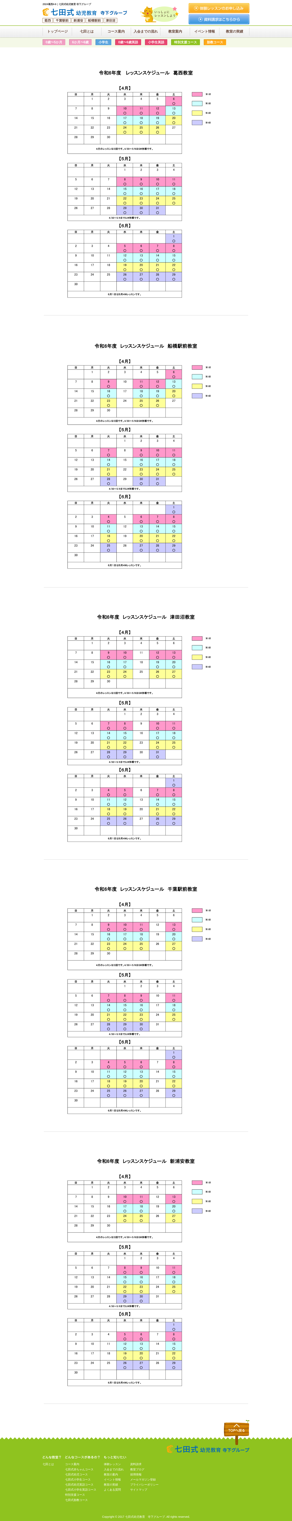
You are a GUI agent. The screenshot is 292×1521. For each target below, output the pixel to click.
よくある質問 (112, 1489)
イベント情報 (112, 1479)
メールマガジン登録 (143, 1479)
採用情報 (136, 1474)
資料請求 (136, 1464)
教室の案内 (111, 1474)
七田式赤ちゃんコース (79, 1469)
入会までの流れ (114, 1469)
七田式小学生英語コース (80, 1489)
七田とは (48, 1464)
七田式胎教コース (76, 1500)
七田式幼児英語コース (79, 1484)
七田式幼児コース (76, 1474)
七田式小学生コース (78, 1479)
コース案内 (72, 1464)
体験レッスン (112, 1464)
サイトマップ (138, 1489)
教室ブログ (137, 1469)
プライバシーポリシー (144, 1484)
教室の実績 (111, 1484)
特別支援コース (75, 1494)
